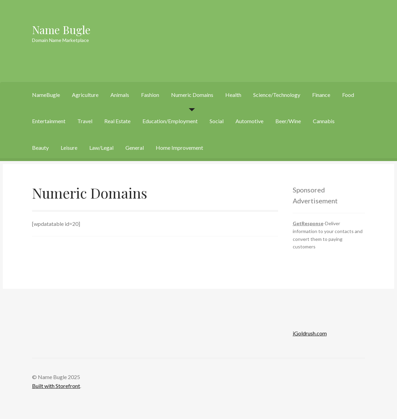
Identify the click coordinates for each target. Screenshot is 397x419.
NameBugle (46, 94)
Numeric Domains (192, 94)
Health (233, 94)
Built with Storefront (56, 385)
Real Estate (117, 121)
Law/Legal (101, 147)
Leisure (69, 147)
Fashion (150, 94)
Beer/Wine (288, 121)
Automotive (249, 121)
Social (217, 121)
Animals (119, 94)
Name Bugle (61, 29)
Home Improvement (179, 147)
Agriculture (85, 94)
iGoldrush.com (310, 333)
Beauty (40, 147)
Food (348, 94)
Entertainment (48, 121)
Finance (321, 94)
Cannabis (324, 121)
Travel (84, 121)
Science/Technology (276, 94)
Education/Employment (170, 121)
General (134, 147)
